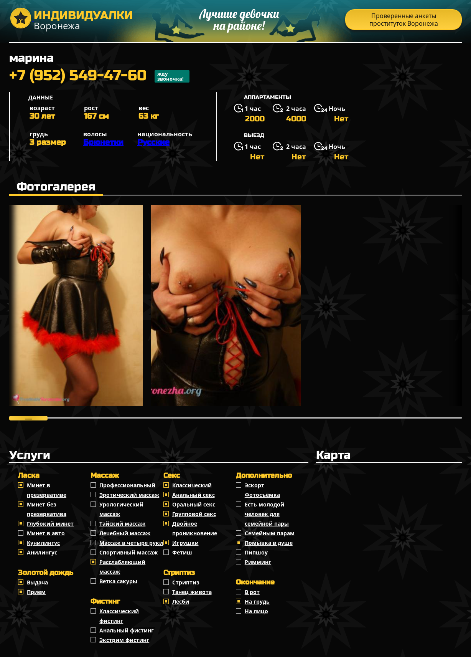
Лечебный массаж (124, 533)
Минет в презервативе (46, 490)
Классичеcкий (192, 485)
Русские (153, 142)
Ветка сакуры (118, 581)
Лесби (180, 601)
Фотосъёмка (262, 494)
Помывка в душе (269, 542)
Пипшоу (256, 552)
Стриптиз (185, 582)
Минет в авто (46, 533)
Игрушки (185, 542)
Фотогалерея (56, 187)
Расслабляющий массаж (122, 566)
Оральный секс (193, 504)
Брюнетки (103, 142)
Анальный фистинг (126, 630)
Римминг (258, 562)
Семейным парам (270, 533)
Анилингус (42, 552)
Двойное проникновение (194, 528)
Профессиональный (127, 485)
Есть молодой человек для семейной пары (267, 514)
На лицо (256, 611)
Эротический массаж (129, 494)
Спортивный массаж (128, 552)
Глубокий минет (50, 523)
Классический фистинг (119, 615)
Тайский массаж (122, 523)
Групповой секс (194, 514)
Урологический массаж (121, 509)
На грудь (257, 601)
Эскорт (254, 485)
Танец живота (192, 592)
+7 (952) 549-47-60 (99, 76)
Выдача (37, 582)
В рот (252, 592)
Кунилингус (43, 542)
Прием (36, 592)
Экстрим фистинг (124, 640)
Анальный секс (193, 494)
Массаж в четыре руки (131, 542)
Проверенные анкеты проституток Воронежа (403, 20)
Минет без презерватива (46, 509)
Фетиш (182, 552)
